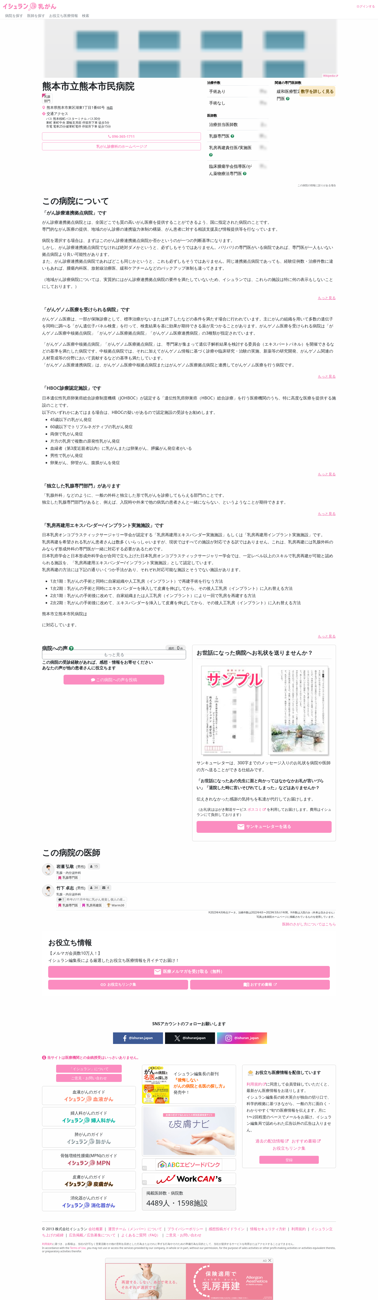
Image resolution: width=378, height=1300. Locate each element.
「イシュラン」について (89, 1068)
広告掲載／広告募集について (92, 1235)
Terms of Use (78, 1248)
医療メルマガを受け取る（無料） (189, 972)
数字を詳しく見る (317, 91)
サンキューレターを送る (264, 827)
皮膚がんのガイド (89, 1181)
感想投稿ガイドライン (226, 1228)
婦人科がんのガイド (89, 1117)
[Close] (270, 1260)
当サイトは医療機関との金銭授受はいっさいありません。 (91, 1057)
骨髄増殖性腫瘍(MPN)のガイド (88, 1160)
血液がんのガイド (89, 1096)
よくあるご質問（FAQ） (140, 1235)
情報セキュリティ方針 (268, 1228)
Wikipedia (329, 75)
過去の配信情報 (270, 1141)
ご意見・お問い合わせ (89, 1078)
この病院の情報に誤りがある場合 (317, 185)
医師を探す (36, 15)
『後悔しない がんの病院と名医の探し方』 (200, 1083)
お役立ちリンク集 (118, 985)
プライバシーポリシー (185, 1228)
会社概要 (95, 1228)
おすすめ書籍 (258, 985)
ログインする (365, 6)
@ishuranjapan (190, 1038)
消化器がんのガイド (89, 1202)
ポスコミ (255, 809)
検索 (85, 15)
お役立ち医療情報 (63, 15)
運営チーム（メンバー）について (135, 1228)
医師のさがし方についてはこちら (309, 924)
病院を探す (14, 15)
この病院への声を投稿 (114, 679)
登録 (289, 1159)
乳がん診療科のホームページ (119, 146)
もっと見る (327, 297)
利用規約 (254, 1084)
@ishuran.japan (138, 1038)
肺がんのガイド (89, 1138)
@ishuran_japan (242, 1038)
